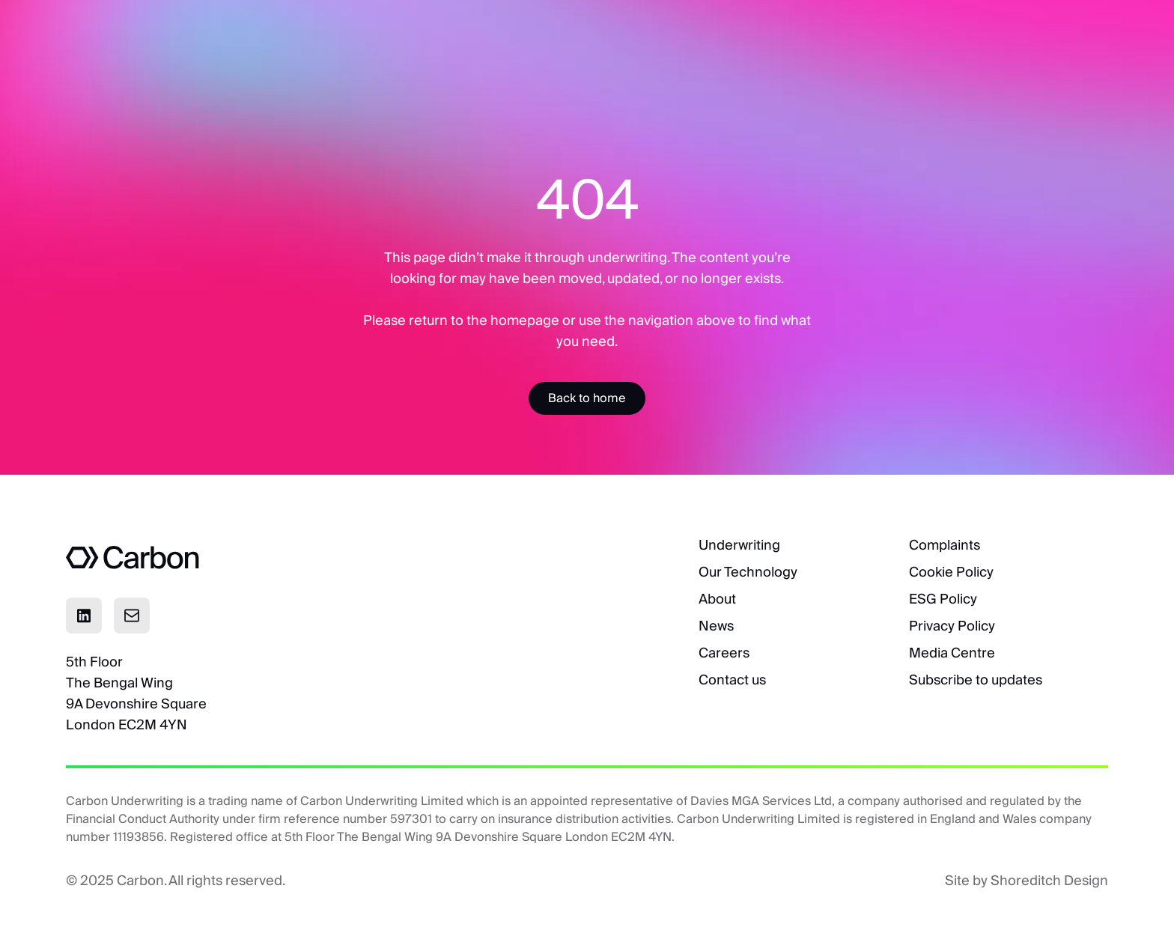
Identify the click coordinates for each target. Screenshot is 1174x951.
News (716, 625)
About (717, 598)
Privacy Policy (952, 625)
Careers (724, 652)
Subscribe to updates (975, 679)
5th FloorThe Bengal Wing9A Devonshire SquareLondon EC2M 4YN (136, 693)
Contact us (732, 679)
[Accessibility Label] (587, 398)
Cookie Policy (951, 571)
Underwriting (739, 544)
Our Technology (748, 571)
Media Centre (952, 652)
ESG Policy (943, 598)
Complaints (944, 544)
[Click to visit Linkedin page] (84, 616)
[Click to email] (132, 616)
